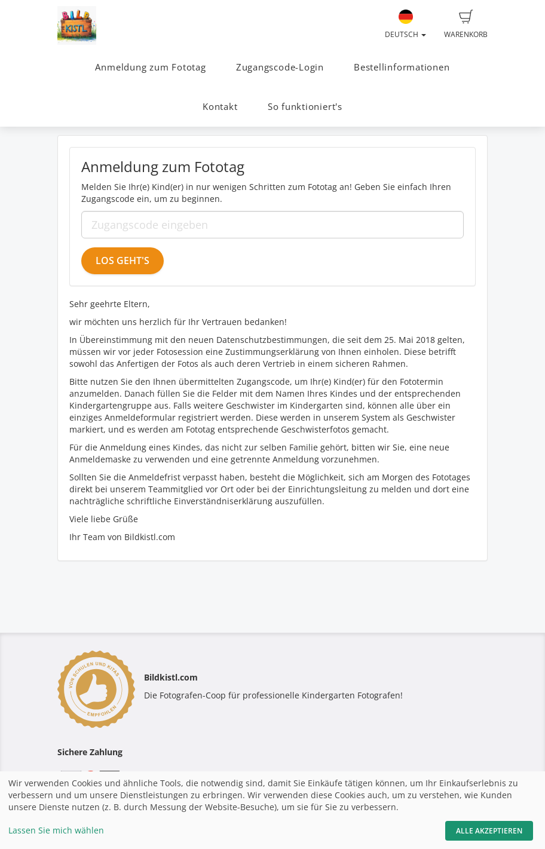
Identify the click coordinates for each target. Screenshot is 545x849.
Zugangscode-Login (280, 67)
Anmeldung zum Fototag (150, 67)
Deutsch (405, 24)
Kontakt (220, 106)
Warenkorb (466, 24)
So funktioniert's (305, 106)
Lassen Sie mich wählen (56, 830)
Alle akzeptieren (489, 831)
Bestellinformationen (401, 67)
